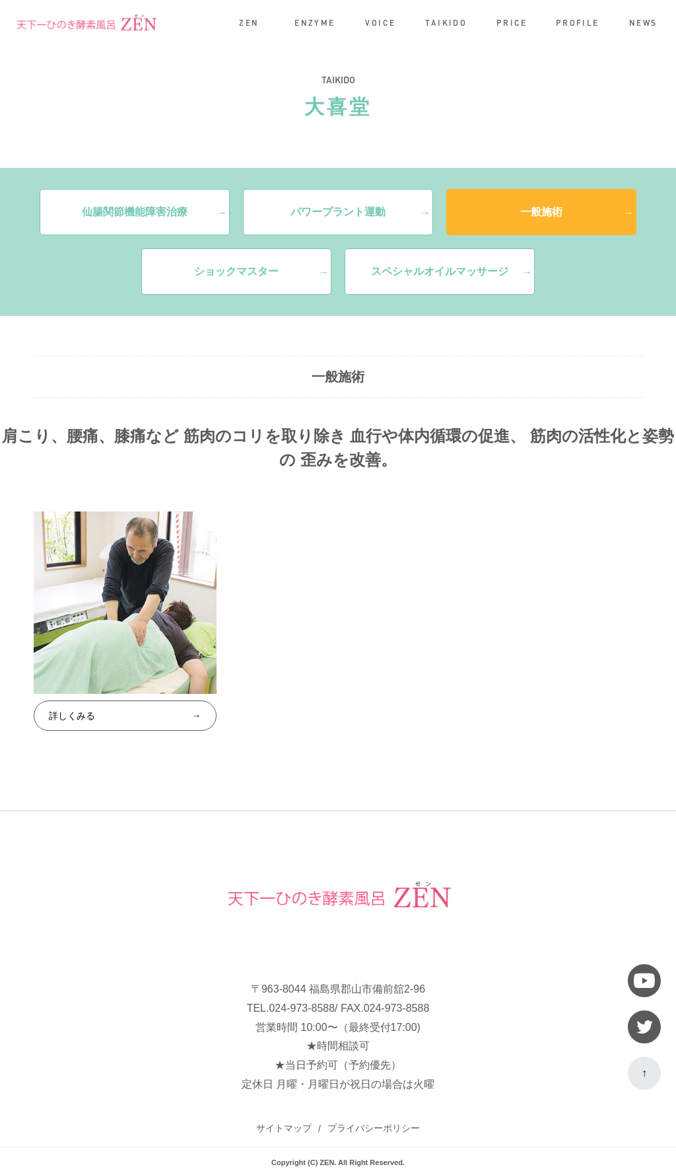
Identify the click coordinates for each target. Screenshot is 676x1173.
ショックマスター (236, 271)
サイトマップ (284, 1128)
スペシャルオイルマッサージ (439, 271)
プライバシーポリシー (373, 1128)
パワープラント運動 (338, 211)
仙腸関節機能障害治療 (134, 211)
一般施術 (541, 211)
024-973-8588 (302, 1008)
